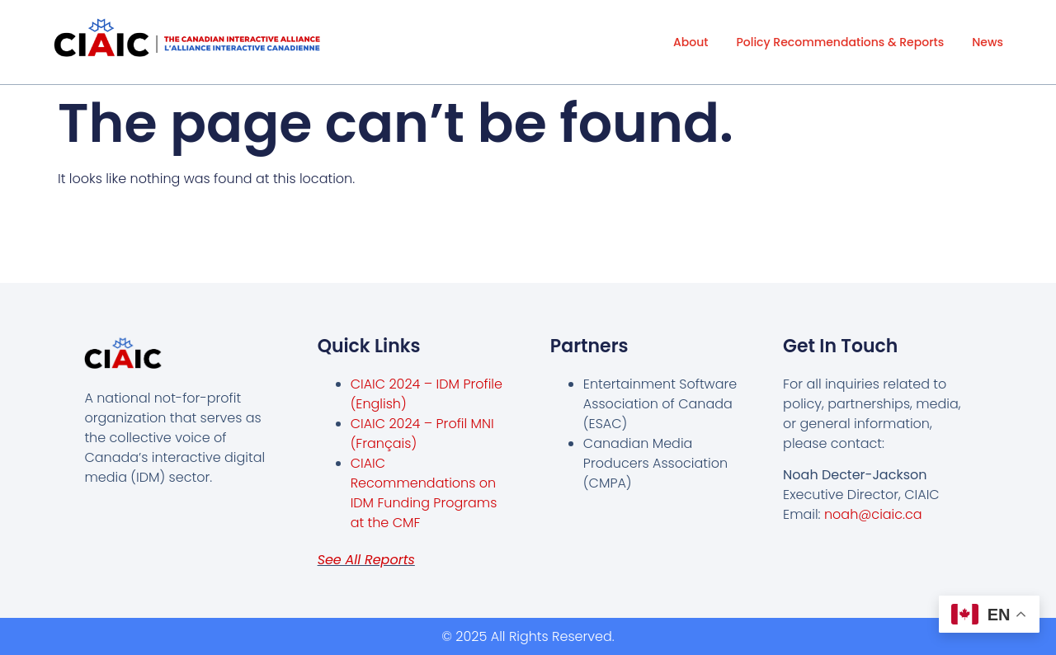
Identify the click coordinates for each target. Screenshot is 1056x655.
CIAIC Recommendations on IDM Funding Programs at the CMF (424, 493)
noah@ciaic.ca (873, 514)
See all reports (366, 559)
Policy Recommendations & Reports (840, 42)
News (987, 42)
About (690, 42)
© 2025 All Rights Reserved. (528, 636)
